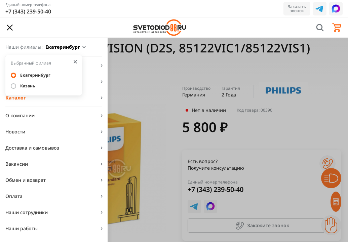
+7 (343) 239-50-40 (28, 11)
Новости (15, 131)
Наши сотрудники (26, 212)
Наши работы (21, 228)
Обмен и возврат (25, 180)
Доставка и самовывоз (32, 148)
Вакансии (16, 164)
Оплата (14, 196)
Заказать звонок (297, 8)
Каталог (15, 97)
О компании (20, 115)
